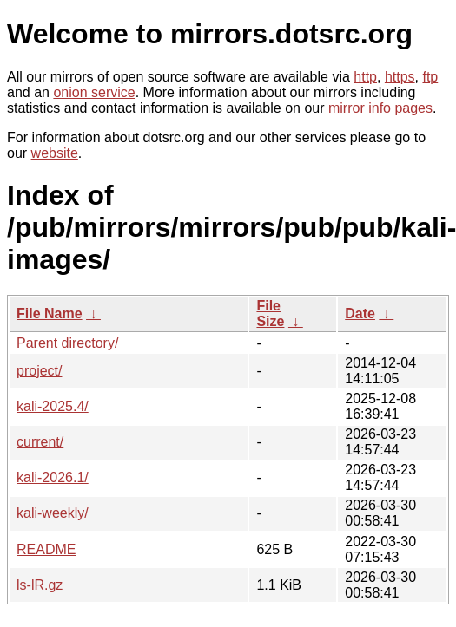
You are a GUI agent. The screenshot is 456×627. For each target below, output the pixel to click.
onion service (94, 92)
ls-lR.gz (40, 585)
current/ (40, 441)
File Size (270, 313)
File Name (50, 313)
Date (360, 313)
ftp (430, 76)
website (54, 153)
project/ (39, 370)
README (46, 549)
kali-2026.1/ (53, 477)
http (365, 76)
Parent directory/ (67, 343)
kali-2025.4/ (53, 406)
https (400, 76)
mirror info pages (380, 108)
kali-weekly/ (53, 513)
